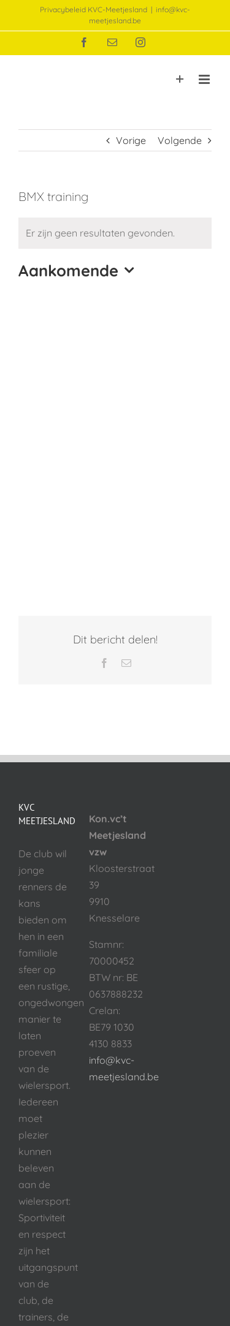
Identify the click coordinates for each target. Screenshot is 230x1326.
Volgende (180, 140)
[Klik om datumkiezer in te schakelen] (79, 270)
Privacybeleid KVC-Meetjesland (93, 9)
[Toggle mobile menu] (205, 79)
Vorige (131, 140)
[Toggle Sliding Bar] (180, 79)
